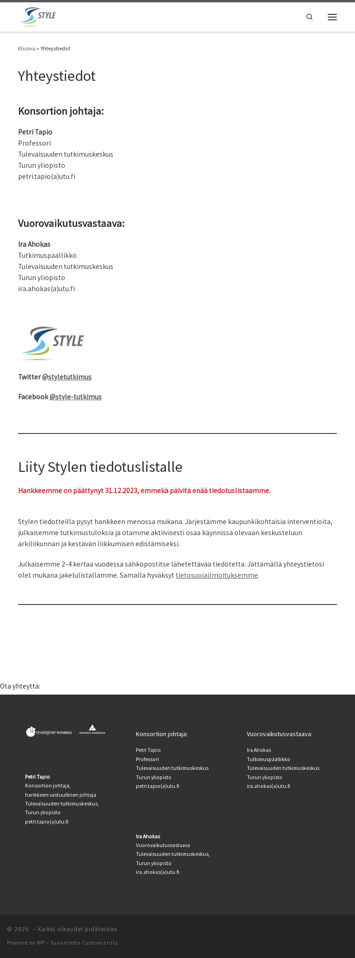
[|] (38, 15)
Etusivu (27, 48)
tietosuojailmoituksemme (217, 575)
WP (41, 943)
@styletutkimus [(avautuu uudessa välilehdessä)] (67, 376)
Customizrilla (100, 943)
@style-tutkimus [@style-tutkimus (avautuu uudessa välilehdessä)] (75, 396)
